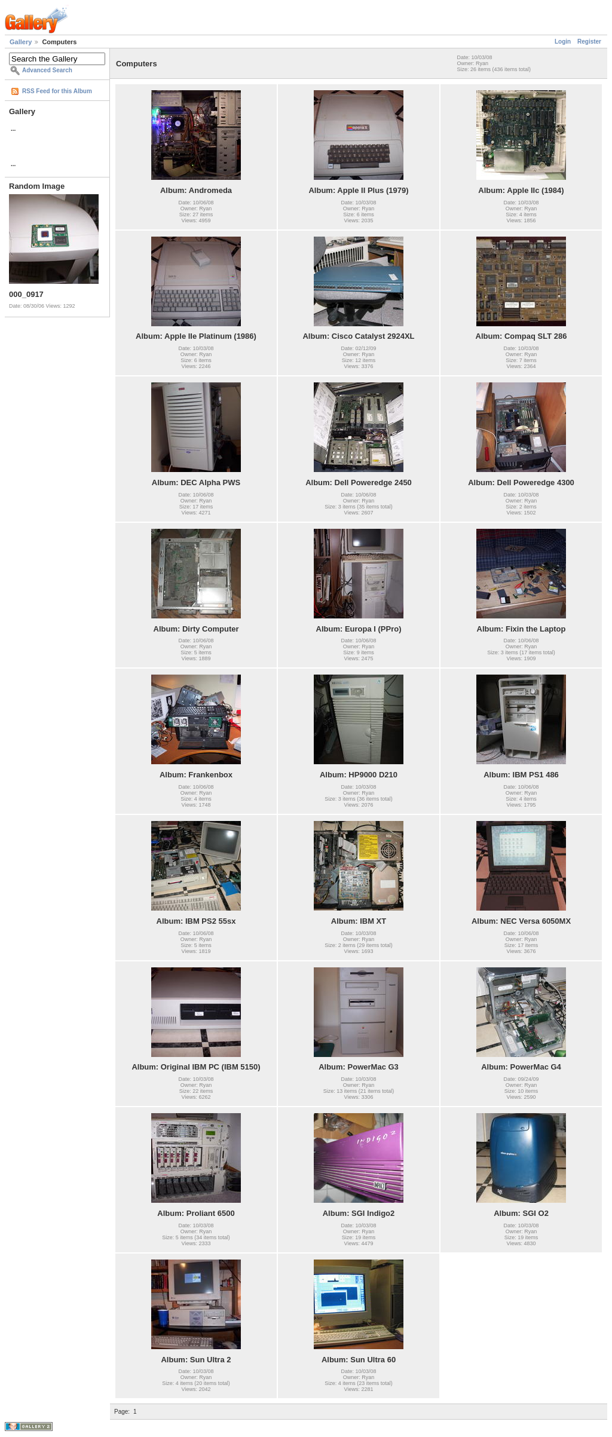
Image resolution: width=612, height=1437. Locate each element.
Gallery (21, 41)
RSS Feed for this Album (57, 91)
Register (589, 41)
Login (563, 41)
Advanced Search (47, 70)
